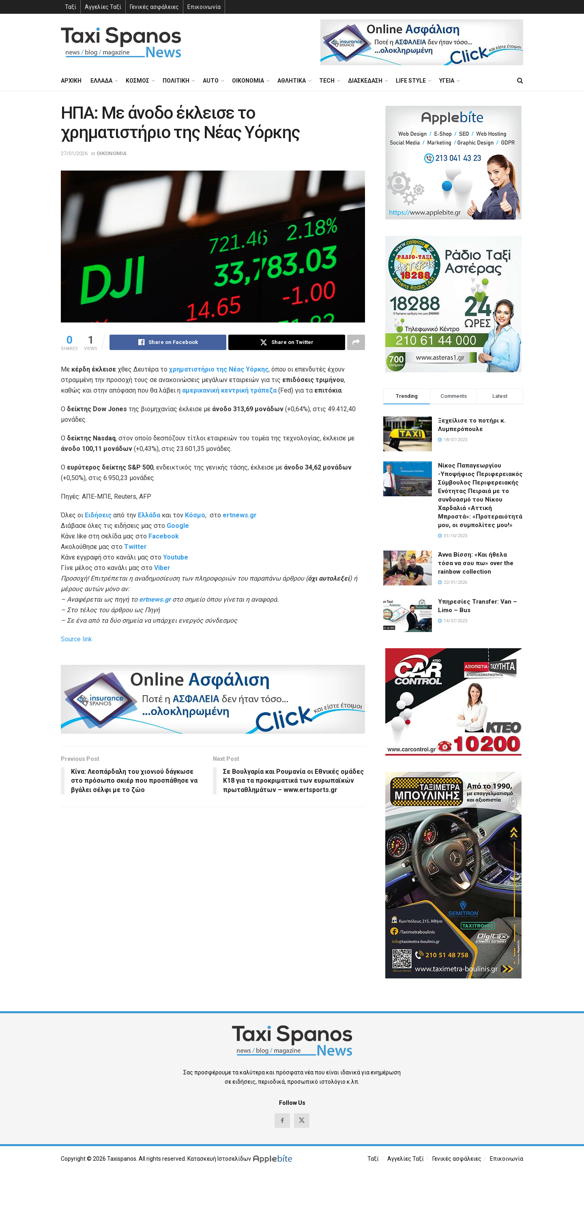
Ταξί (70, 7)
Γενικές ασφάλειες (154, 7)
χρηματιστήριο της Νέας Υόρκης (218, 369)
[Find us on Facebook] (282, 1120)
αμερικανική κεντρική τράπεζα (229, 390)
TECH (327, 80)
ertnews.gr (155, 599)
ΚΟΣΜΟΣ (137, 80)
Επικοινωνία (204, 7)
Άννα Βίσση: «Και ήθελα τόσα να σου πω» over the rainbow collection (475, 563)
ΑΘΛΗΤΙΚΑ (291, 80)
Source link (76, 639)
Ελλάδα (149, 515)
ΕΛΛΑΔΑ (101, 80)
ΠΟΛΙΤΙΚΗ (176, 80)
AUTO (211, 80)
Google (178, 526)
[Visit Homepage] (121, 42)
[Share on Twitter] (286, 342)
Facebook (163, 536)
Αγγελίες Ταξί (103, 7)
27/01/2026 (74, 153)
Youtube (175, 557)
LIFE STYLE (411, 80)
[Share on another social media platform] (356, 342)
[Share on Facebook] (168, 342)
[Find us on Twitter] (301, 1120)
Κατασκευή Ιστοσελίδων (219, 1158)
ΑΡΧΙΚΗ (71, 80)
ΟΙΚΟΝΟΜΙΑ (248, 80)
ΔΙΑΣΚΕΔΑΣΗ (365, 80)
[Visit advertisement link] (421, 42)
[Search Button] (520, 80)
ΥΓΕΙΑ (446, 80)
